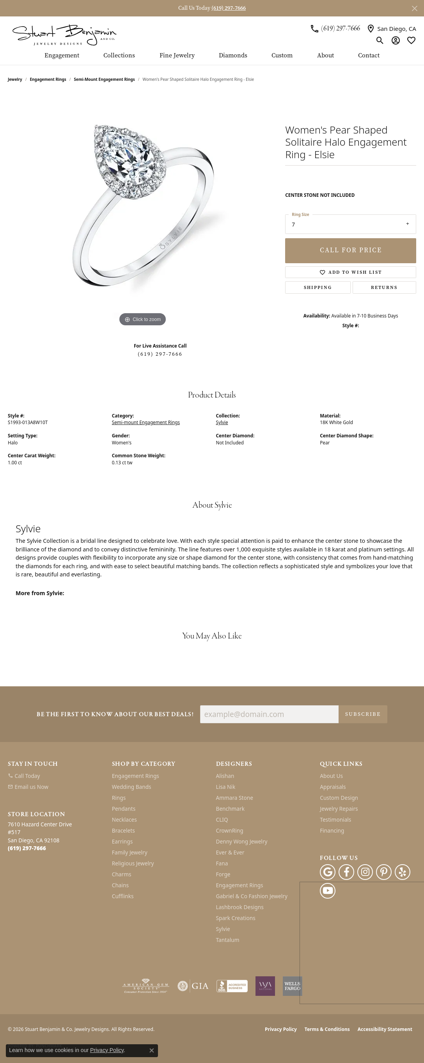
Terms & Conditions (327, 1029)
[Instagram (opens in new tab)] (365, 872)
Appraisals (333, 786)
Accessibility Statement (385, 1029)
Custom (282, 55)
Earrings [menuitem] (122, 841)
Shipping (318, 287)
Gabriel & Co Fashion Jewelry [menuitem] (251, 896)
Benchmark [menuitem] (230, 808)
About (325, 55)
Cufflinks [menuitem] (123, 896)
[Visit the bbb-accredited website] (232, 986)
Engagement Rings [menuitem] (135, 775)
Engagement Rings (48, 79)
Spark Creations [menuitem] (235, 918)
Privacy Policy (281, 1029)
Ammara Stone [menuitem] (234, 797)
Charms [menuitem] (121, 874)
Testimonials (335, 819)
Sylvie (222, 422)
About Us (331, 775)
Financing (332, 830)
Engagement (61, 55)
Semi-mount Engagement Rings (104, 79)
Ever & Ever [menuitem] (230, 852)
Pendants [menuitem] (123, 808)
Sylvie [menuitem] (223, 929)
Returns (384, 287)
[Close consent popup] (151, 1050)
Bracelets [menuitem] (123, 830)
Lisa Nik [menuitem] (226, 786)
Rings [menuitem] (119, 797)
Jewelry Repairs (339, 808)
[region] (143, 211)
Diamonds (233, 55)
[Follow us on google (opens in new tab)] (327, 872)
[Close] (414, 8)
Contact (369, 55)
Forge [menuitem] (223, 874)
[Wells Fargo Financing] (292, 986)
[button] (380, 40)
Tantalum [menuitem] (227, 940)
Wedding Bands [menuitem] (131, 786)
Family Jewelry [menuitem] (129, 852)
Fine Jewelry (177, 55)
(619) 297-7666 (160, 354)
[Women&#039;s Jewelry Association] (265, 986)
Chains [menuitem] (120, 885)
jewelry (15, 79)
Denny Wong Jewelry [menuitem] (242, 841)
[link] (335, 29)
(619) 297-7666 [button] (228, 8)
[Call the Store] (27, 848)
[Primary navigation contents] (212, 58)
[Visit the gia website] (193, 986)
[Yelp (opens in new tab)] (402, 872)
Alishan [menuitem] (225, 775)
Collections (119, 55)
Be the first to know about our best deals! (115, 715)
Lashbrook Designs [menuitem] (240, 907)
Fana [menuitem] (222, 863)
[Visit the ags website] (146, 986)
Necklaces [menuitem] (124, 819)
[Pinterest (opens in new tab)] (384, 872)
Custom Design (339, 797)
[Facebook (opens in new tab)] (346, 872)
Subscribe (363, 714)
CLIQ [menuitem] (222, 819)
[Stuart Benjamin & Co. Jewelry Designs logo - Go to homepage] (64, 34)
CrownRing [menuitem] (229, 830)
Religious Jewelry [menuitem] (133, 863)
